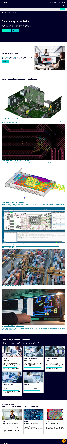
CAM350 (8, 57)
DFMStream (14, 57)
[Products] (6, 12)
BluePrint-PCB (4, 57)
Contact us (62, 9)
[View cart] (60, 2)
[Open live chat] (64, 441)
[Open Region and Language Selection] (52, 2)
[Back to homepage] (2, 12)
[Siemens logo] (5, 2)
